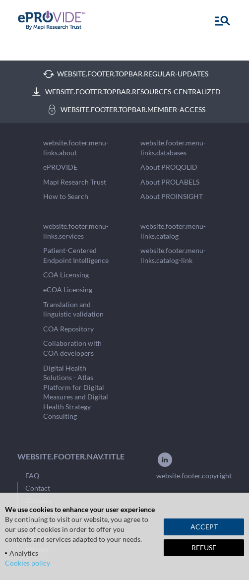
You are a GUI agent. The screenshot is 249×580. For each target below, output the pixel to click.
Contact (37, 488)
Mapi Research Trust (74, 182)
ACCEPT (204, 526)
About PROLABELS (169, 182)
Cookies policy (27, 563)
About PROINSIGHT (171, 196)
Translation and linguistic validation (73, 309)
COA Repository (68, 328)
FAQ (32, 475)
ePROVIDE (60, 167)
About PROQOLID (168, 167)
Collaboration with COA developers (72, 348)
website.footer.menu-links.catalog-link (173, 255)
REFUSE (203, 547)
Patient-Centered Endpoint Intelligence (76, 255)
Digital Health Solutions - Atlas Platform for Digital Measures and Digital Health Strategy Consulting (75, 392)
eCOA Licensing (67, 289)
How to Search (65, 196)
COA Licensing (66, 274)
